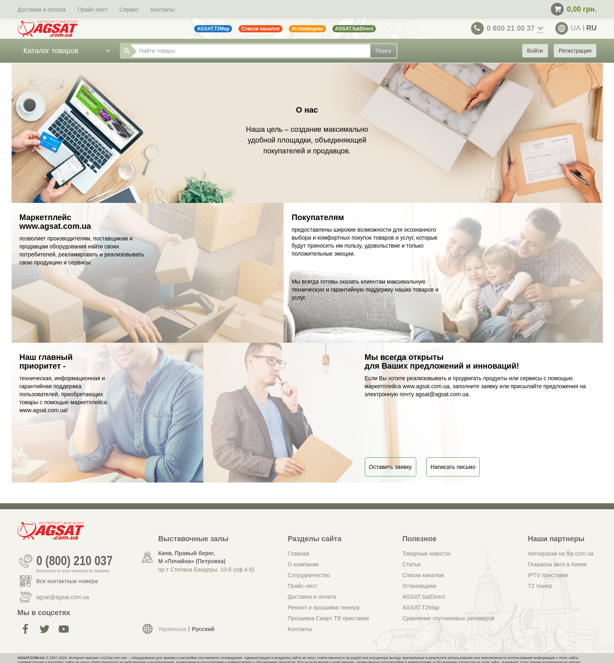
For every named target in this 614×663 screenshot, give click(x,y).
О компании (303, 564)
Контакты (163, 9)
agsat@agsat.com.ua (62, 597)
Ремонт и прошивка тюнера (323, 607)
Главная (298, 553)
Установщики (419, 586)
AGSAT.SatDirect (423, 597)
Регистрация (575, 51)
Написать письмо (453, 467)
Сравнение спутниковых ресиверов (448, 618)
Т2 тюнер (540, 586)
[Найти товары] (251, 51)
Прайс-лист (92, 9)
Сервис (129, 9)
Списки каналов (423, 575)
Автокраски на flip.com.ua (560, 553)
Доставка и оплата (42, 9)
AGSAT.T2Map (420, 607)
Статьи (411, 564)
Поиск (383, 51)
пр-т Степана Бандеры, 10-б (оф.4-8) (206, 569)
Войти (535, 51)
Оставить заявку (390, 467)
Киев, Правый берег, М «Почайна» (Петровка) (191, 557)
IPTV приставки (548, 575)
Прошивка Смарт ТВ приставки (328, 618)
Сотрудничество (309, 575)
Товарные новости (426, 553)
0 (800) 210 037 (74, 561)
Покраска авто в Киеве (557, 564)
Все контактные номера (67, 581)
